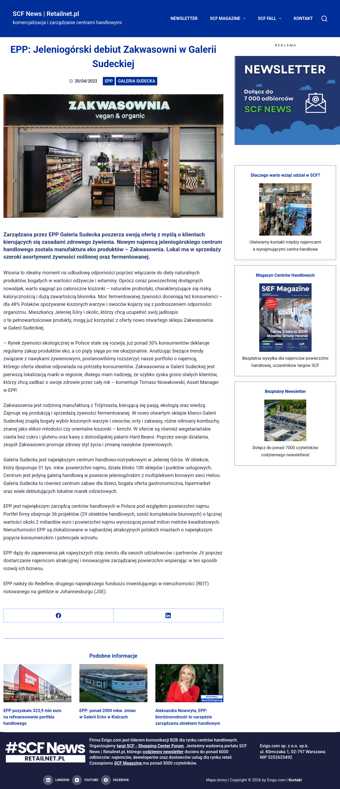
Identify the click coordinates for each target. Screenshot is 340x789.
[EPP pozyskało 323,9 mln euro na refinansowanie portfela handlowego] (37, 683)
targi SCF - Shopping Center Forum (150, 745)
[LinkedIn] (168, 615)
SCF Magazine (229, 18)
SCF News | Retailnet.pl (46, 14)
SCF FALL (270, 18)
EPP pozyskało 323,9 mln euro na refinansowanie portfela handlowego (32, 717)
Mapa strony (216, 780)
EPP (109, 81)
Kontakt (303, 18)
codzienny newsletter (163, 751)
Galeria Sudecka (136, 81)
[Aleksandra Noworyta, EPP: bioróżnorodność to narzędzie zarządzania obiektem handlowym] (189, 683)
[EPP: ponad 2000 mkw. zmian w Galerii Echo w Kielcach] (113, 683)
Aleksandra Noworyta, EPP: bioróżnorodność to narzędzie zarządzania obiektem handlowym (187, 717)
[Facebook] (58, 615)
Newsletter (184, 18)
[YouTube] (85, 780)
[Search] (324, 18)
